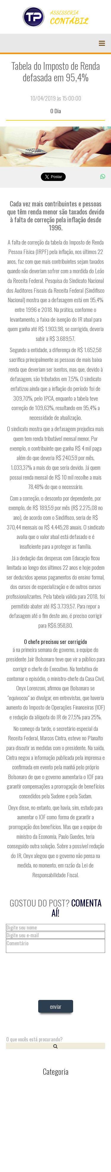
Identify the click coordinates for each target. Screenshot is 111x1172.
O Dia (55, 110)
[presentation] (56, 1031)
